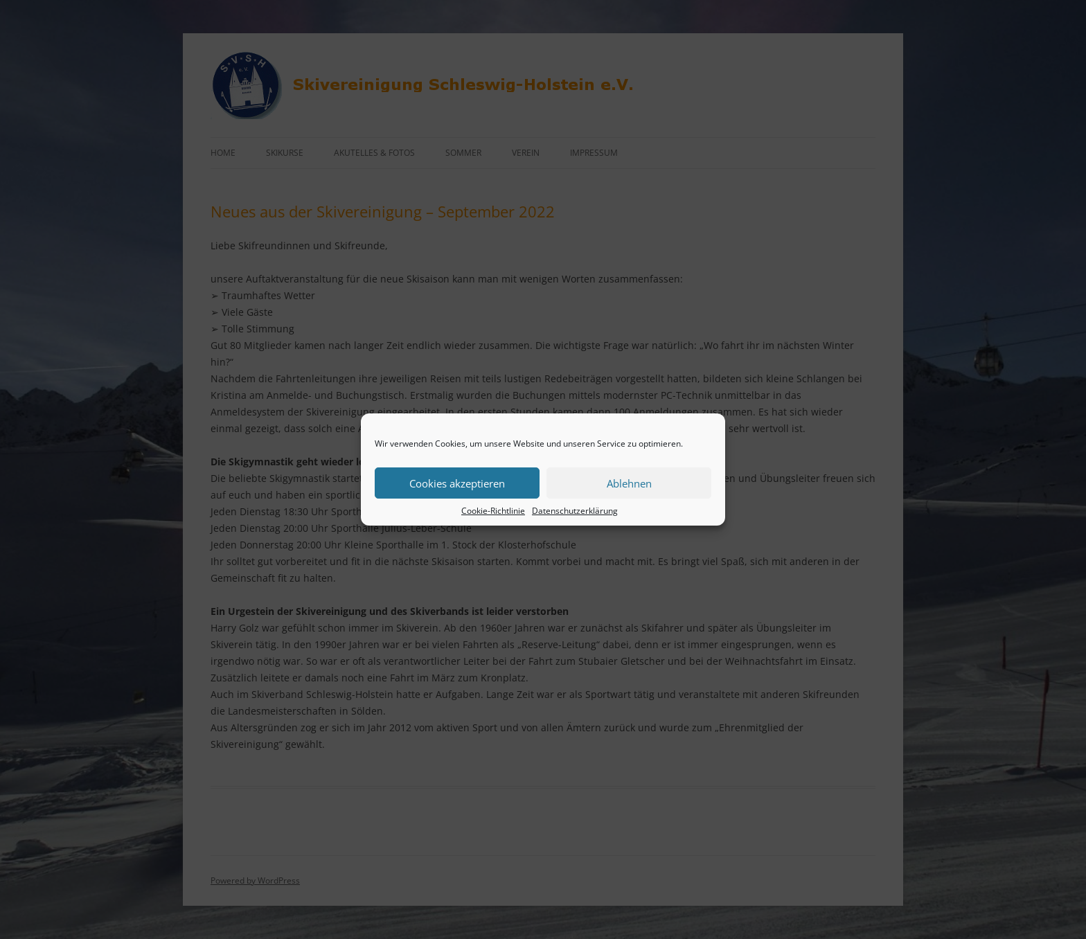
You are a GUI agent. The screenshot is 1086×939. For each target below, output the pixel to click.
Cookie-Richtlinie (493, 511)
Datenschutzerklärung (575, 511)
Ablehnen (629, 483)
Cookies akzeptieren (457, 483)
